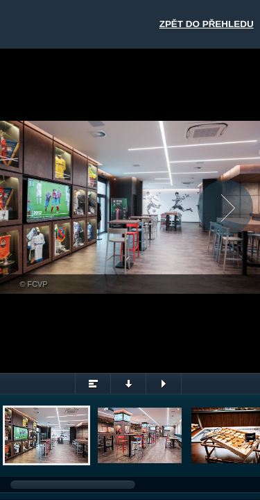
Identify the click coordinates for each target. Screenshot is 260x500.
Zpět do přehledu (206, 24)
